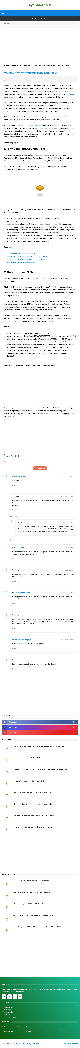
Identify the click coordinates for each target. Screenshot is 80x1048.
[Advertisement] (40, 44)
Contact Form (9, 1007)
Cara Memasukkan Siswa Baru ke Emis (22, 253)
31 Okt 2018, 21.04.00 (68, 592)
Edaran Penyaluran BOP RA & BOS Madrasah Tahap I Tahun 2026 (36, 927)
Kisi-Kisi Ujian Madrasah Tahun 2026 (26, 758)
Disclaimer (7, 1010)
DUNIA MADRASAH (19, 476)
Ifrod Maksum (18, 547)
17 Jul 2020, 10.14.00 (68, 615)
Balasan (14, 516)
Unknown (16, 570)
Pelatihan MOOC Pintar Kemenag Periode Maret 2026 (32, 915)
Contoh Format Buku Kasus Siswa (20, 262)
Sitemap (7, 1015)
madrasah (70, 94)
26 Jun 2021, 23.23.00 (67, 640)
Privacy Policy (8, 1012)
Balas (14, 485)
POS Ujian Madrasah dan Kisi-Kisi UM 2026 (28, 781)
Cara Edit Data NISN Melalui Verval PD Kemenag (26, 259)
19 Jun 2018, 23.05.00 (67, 570)
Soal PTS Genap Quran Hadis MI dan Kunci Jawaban (32, 827)
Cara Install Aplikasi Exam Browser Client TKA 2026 (31, 792)
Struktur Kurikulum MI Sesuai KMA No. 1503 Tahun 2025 (33, 816)
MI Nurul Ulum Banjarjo (21, 639)
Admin (20, 522)
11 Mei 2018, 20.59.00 (68, 523)
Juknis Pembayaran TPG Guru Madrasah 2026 (29, 904)
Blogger (75, 1044)
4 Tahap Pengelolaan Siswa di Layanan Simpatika (27, 256)
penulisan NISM (37, 125)
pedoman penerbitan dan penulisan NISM (29, 408)
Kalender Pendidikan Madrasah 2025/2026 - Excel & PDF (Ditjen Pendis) (39, 769)
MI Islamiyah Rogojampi (22, 592)
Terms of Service (10, 1017)
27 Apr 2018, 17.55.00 (68, 476)
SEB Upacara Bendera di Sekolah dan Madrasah (30, 881)
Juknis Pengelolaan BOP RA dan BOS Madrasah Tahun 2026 (34, 804)
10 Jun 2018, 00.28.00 (67, 548)
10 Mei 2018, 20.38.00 (67, 497)
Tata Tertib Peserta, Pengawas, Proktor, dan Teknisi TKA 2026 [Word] (39, 746)
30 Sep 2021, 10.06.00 (67, 660)
